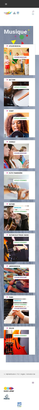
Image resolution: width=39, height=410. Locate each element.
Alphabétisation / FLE (15, 374)
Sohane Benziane (20, 57)
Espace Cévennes (20, 87)
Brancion (17, 207)
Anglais (25, 374)
